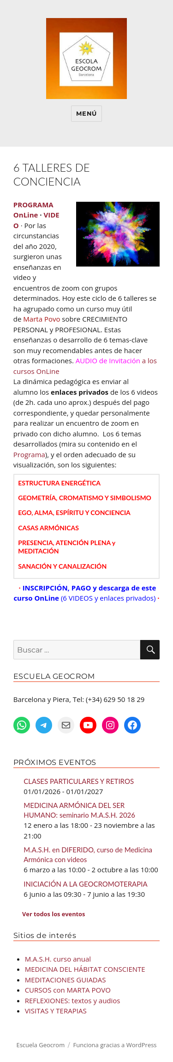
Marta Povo (41, 318)
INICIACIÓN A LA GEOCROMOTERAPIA (85, 884)
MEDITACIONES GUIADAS (65, 979)
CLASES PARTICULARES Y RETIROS (79, 781)
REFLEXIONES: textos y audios (72, 1000)
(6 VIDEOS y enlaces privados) (108, 597)
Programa (29, 454)
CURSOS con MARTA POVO (68, 989)
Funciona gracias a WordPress (115, 1045)
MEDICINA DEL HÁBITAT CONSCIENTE (85, 969)
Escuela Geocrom (40, 1045)
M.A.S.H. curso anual (58, 958)
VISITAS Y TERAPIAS (56, 1010)
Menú (86, 113)
